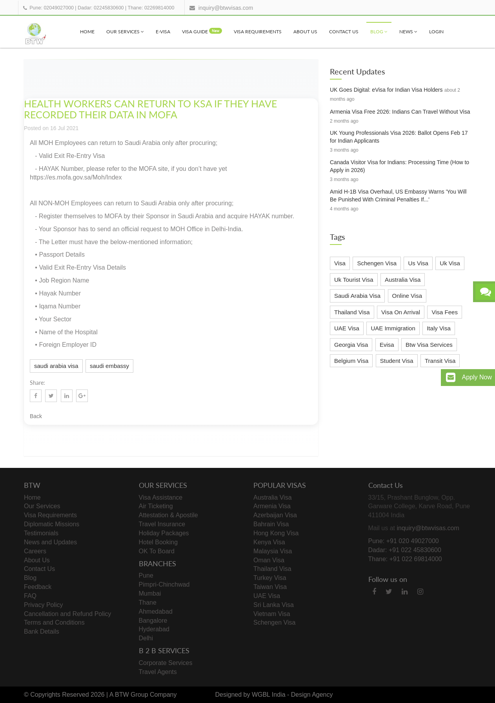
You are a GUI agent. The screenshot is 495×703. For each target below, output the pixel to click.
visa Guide (202, 31)
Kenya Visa (269, 542)
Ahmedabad (156, 611)
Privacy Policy (43, 605)
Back (36, 416)
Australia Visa (402, 279)
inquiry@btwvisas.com (225, 8)
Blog (379, 31)
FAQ (30, 595)
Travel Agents (158, 672)
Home (87, 31)
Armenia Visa (272, 506)
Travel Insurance (162, 524)
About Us (305, 31)
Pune (146, 575)
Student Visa (396, 360)
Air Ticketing (156, 506)
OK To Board (157, 551)
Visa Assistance (161, 497)
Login (436, 31)
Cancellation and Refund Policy (67, 614)
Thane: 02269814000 (151, 8)
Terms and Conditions (54, 622)
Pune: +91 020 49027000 (403, 541)
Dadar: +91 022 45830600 (404, 550)
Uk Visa (450, 263)
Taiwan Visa (270, 586)
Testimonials (41, 533)
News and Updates (50, 542)
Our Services (125, 31)
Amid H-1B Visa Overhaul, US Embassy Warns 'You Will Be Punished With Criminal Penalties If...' (398, 195)
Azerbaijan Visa (275, 515)
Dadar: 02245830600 (101, 8)
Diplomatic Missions (51, 524)
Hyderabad (154, 629)
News (408, 31)
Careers (35, 551)
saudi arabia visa (56, 365)
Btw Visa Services (429, 344)
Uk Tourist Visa (353, 279)
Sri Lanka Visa (273, 605)
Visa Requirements (258, 31)
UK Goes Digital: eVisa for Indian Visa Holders (386, 90)
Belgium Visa (351, 360)
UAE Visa (346, 328)
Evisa (387, 344)
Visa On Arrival (400, 312)
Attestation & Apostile (168, 515)
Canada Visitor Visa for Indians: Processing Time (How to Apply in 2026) (399, 166)
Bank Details (41, 631)
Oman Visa (268, 560)
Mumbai (150, 593)
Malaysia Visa (272, 551)
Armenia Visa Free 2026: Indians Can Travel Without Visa (400, 112)
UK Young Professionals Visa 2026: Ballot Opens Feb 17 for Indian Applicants (399, 137)
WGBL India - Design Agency (292, 694)
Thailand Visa (352, 312)
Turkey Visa (269, 577)
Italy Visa (439, 328)
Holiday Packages (164, 533)
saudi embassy (109, 365)
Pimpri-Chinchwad (164, 584)
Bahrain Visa (271, 524)
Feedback (37, 586)
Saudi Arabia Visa (357, 295)
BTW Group (131, 694)
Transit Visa (440, 360)
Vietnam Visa (271, 614)
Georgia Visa (351, 344)
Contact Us (344, 31)
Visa (340, 263)
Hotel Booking (158, 542)
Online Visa (407, 295)
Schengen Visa (377, 263)
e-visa (163, 31)
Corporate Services (166, 663)
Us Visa (418, 263)
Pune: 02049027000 (51, 8)
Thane (148, 602)
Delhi (146, 638)
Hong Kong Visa (275, 533)
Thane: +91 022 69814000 (405, 559)
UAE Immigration (393, 328)
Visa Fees (444, 312)
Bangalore (153, 620)
